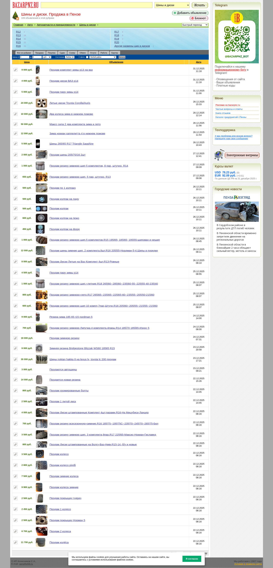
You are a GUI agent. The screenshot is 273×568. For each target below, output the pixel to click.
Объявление (116, 62)
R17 (116, 31)
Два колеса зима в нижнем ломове (71, 113)
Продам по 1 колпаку (63, 187)
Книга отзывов (223, 113)
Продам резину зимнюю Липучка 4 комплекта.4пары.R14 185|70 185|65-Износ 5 (99, 327)
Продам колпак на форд (65, 229)
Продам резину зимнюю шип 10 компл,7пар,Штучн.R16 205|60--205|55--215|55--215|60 (103, 305)
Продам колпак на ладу (64, 198)
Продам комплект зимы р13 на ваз (71, 69)
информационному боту (230, 69)
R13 (18, 35)
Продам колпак (59, 208)
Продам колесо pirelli (63, 465)
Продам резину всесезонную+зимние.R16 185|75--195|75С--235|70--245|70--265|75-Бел (104, 423)
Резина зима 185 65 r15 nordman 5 (71, 316)
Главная (18, 24)
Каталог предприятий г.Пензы (231, 117)
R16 (18, 46)
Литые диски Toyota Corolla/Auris (70, 102)
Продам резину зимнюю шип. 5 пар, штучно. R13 (80, 176)
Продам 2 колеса (60, 531)
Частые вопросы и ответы (229, 109)
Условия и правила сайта (248, 564)
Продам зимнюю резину (65, 338)
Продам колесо (59, 454)
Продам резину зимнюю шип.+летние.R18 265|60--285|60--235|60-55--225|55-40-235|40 (104, 283)
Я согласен (192, 558)
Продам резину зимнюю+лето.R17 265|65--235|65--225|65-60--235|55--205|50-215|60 (102, 294)
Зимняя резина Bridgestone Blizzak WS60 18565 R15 (82, 348)
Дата (199, 62)
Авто (30, 24)
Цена (27, 62)
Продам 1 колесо (60, 509)
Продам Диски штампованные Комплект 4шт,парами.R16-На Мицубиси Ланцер (99, 412)
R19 (116, 38)
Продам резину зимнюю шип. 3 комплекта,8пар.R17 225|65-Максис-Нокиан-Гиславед (103, 434)
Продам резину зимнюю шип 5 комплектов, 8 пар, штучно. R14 (89, 165)
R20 (116, 42)
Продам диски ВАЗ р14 (64, 80)
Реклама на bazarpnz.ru (228, 105)
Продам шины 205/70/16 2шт (67, 154)
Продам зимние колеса (64, 476)
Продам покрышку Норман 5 (67, 520)
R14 (18, 38)
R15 (18, 42)
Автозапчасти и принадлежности (56, 24)
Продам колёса (59, 542)
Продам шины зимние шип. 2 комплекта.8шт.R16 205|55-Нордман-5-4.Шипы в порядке (104, 250)
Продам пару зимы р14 (64, 91)
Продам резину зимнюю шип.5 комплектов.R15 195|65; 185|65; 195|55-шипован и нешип (105, 239)
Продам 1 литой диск (63, 401)
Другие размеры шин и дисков (132, 46)
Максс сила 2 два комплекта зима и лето (75, 124)
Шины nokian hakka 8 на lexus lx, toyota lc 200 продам (83, 359)
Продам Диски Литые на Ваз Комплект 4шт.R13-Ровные (84, 261)
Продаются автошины (63, 369)
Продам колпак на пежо (64, 218)
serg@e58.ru (26, 564)
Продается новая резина (65, 379)
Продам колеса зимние (64, 487)
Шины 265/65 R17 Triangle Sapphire (72, 143)
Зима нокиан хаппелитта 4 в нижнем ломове (77, 133)
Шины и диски (87, 24)
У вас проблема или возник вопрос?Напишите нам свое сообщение (233, 137)
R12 (18, 31)
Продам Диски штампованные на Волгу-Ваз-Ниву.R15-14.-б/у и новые (93, 444)
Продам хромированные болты (69, 390)
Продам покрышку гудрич (65, 498)
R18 (116, 35)
